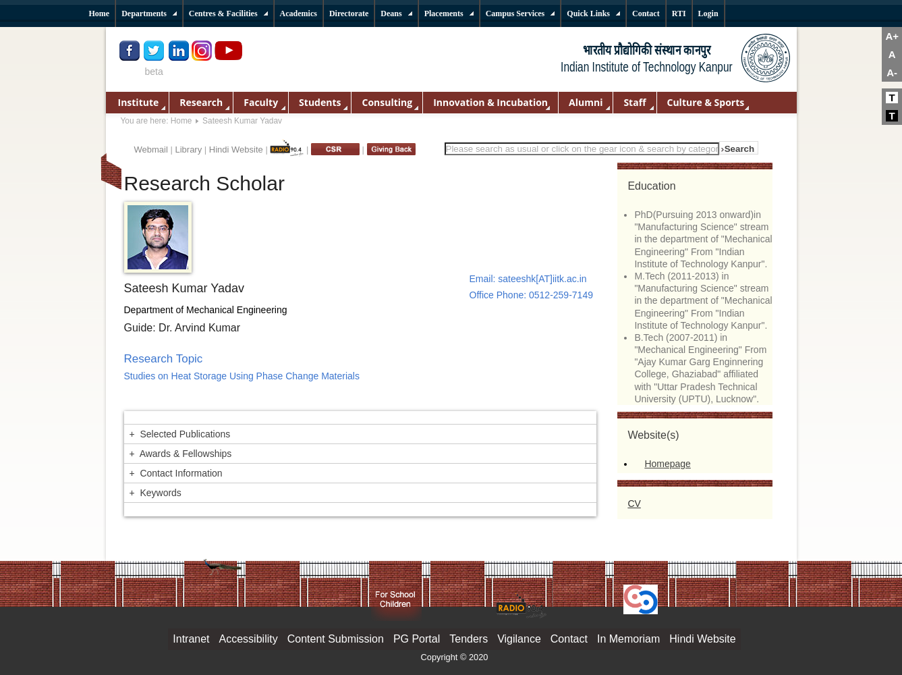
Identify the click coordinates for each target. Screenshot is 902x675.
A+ (892, 36)
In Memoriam (628, 639)
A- (891, 72)
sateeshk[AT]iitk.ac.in (542, 278)
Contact (569, 639)
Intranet (191, 639)
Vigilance (519, 639)
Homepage (667, 463)
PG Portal (416, 639)
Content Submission (335, 639)
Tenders (468, 639)
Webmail (151, 149)
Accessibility (248, 639)
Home (181, 121)
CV (633, 503)
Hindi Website (236, 149)
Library (188, 149)
